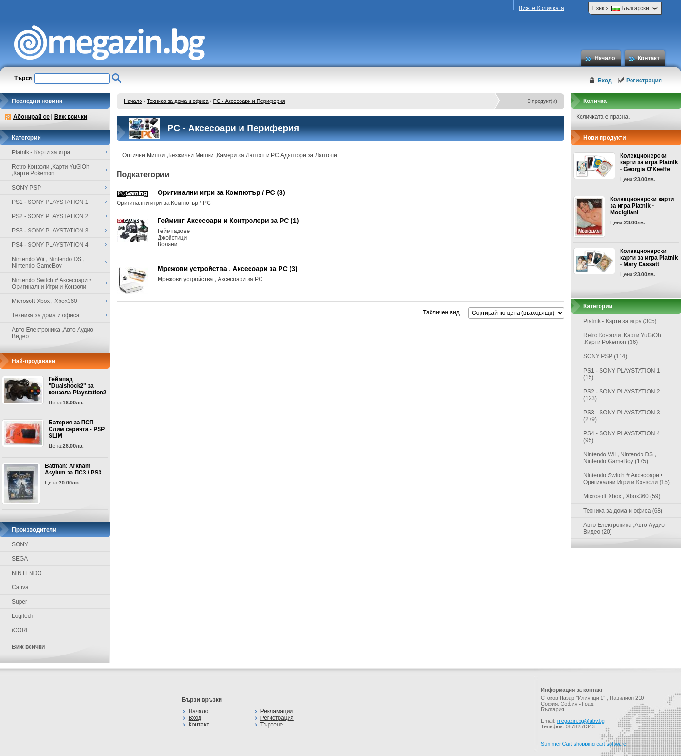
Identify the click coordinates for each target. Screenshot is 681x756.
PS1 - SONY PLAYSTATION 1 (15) (621, 374)
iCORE (21, 630)
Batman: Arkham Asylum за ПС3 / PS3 (73, 469)
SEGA (20, 558)
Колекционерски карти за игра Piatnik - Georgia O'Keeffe (649, 162)
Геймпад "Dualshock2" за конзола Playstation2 (77, 386)
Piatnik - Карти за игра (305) (620, 321)
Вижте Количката (541, 8)
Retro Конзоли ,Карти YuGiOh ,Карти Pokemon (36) (622, 338)
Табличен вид (441, 312)
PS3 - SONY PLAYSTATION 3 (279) (621, 416)
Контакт (649, 58)
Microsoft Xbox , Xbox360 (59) (621, 496)
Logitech (22, 616)
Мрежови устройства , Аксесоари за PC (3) (228, 268)
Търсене (271, 724)
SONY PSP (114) (605, 356)
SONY (20, 544)
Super (19, 601)
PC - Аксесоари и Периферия (249, 101)
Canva (20, 587)
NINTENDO (27, 573)
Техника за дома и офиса (178, 101)
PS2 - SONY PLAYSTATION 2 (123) (621, 395)
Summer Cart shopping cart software (583, 743)
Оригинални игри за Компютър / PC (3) (221, 192)
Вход (605, 80)
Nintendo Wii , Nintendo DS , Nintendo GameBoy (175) (619, 457)
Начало (604, 58)
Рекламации (276, 711)
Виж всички (70, 116)
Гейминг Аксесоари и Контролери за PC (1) (228, 220)
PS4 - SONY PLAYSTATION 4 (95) (621, 437)
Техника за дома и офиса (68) (622, 510)
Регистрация (644, 80)
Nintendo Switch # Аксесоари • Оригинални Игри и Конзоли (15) (626, 478)
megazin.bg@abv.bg (581, 721)
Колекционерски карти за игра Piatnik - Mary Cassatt (649, 258)
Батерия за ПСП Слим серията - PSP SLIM (77, 429)
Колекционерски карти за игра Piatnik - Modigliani (642, 206)
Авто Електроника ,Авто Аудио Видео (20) (624, 528)
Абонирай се (31, 116)
